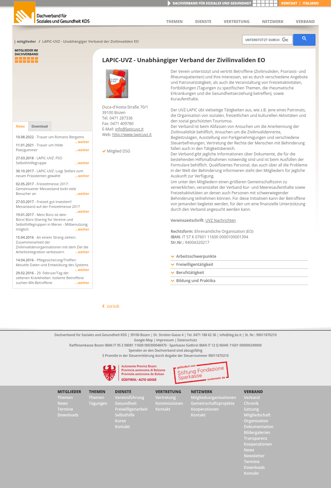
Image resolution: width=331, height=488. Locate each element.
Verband (253, 391)
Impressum (165, 340)
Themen (65, 397)
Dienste (123, 391)
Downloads (68, 415)
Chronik (251, 403)
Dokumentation (258, 426)
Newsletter (254, 456)
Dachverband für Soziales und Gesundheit (212, 3)
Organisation (256, 421)
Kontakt (289, 3)
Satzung (251, 409)
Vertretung (168, 391)
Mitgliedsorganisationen (213, 397)
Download (40, 126)
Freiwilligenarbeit (131, 409)
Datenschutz (187, 340)
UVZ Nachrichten (221, 220)
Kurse (120, 421)
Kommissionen (169, 403)
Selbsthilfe (125, 415)
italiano (311, 3)
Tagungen (98, 403)
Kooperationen (205, 409)
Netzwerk (201, 391)
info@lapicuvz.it (129, 129)
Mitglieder (26, 41)
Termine (65, 409)
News (20, 126)
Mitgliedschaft (257, 415)
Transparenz (255, 438)
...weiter (82, 141)
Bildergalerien (257, 432)
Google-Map (143, 340)
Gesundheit (126, 403)
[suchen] (266, 40)
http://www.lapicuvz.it (132, 134)
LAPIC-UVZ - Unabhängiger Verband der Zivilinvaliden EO (90, 41)
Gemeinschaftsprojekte (212, 403)
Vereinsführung (129, 397)
